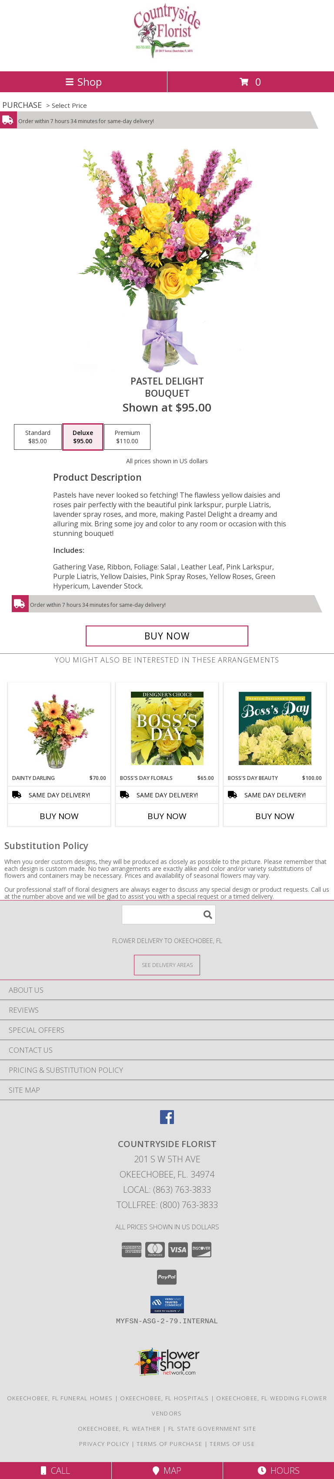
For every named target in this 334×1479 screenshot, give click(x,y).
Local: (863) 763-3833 (167, 1189)
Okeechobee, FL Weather (119, 1428)
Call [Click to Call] (55, 1470)
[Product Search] (169, 914)
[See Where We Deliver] (167, 964)
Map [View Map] (167, 1470)
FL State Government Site (212, 1428)
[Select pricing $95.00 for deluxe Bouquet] (82, 437)
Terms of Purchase (169, 1444)
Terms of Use (232, 1444)
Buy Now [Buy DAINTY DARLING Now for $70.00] (59, 816)
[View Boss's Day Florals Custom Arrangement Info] (167, 728)
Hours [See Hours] (278, 1470)
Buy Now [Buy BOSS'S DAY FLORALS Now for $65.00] (167, 816)
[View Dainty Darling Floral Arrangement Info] (59, 728)
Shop (83, 81)
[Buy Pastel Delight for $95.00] (167, 636)
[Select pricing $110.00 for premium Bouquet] (127, 437)
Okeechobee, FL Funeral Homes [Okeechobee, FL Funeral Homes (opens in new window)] (60, 1398)
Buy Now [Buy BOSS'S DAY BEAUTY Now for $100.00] (274, 816)
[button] (167, 1304)
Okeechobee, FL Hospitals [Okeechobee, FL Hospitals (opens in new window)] (164, 1398)
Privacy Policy (104, 1444)
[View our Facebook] (167, 1121)
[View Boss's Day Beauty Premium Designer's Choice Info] (275, 728)
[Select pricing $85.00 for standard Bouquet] (37, 437)
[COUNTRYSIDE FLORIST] (167, 58)
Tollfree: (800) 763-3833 (167, 1205)
